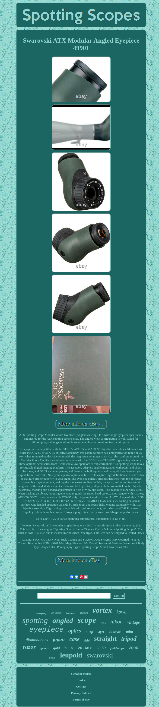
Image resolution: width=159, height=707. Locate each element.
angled (62, 620)
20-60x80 (56, 612)
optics (74, 631)
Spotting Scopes (81, 673)
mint (129, 632)
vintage (133, 622)
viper (101, 632)
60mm (52, 657)
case (74, 639)
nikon (116, 622)
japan (59, 639)
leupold (71, 655)
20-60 (101, 648)
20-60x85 (115, 632)
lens (103, 623)
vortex (102, 610)
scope (87, 620)
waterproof (41, 613)
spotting (35, 620)
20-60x (85, 648)
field (87, 640)
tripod (129, 638)
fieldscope (117, 648)
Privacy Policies (81, 693)
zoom (134, 647)
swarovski (100, 655)
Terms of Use (81, 699)
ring (89, 631)
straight (105, 638)
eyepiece (46, 630)
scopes (84, 612)
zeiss (68, 647)
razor (29, 646)
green (45, 648)
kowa (121, 611)
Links (81, 680)
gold (56, 648)
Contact (81, 686)
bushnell (70, 613)
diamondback (37, 640)
